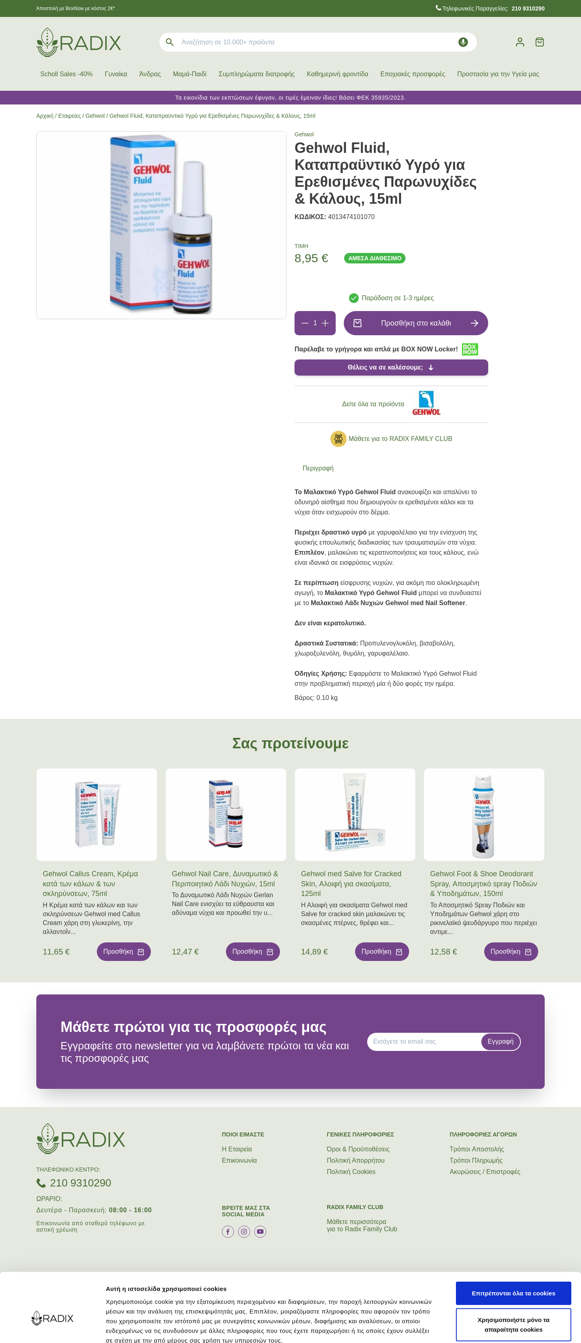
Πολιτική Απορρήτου (356, 1160)
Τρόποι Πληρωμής (476, 1160)
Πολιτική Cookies (351, 1171)
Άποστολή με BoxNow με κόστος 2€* (75, 8)
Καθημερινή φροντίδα (337, 74)
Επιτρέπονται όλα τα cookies (513, 1247)
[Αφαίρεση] (305, 323)
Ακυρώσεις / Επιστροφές (485, 1171)
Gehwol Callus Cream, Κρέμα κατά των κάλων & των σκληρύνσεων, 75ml (90, 884)
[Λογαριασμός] (520, 42)
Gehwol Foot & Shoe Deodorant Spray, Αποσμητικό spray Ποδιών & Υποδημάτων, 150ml (483, 884)
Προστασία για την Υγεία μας (498, 74)
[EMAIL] (427, 1041)
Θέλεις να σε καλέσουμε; (385, 367)
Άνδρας (150, 74)
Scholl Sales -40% (66, 74)
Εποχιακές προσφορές (412, 74)
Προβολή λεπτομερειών (479, 1327)
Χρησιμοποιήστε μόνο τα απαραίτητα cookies (514, 1279)
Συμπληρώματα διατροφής (257, 74)
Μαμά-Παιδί (190, 74)
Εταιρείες (69, 116)
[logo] (78, 42)
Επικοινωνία (239, 1160)
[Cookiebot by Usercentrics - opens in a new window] (52, 1327)
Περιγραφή (318, 468)
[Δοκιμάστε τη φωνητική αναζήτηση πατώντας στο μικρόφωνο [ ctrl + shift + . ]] (463, 42)
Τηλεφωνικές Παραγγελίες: (493, 8)
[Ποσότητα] (315, 323)
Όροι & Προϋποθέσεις (358, 1149)
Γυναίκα (116, 74)
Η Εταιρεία (237, 1149)
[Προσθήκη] (325, 323)
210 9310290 (80, 1183)
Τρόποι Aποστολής (477, 1149)
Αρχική (45, 116)
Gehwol (95, 116)
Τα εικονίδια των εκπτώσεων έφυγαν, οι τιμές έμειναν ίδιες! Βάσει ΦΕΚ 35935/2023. (290, 97)
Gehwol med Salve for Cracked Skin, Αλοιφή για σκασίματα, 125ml (351, 884)
